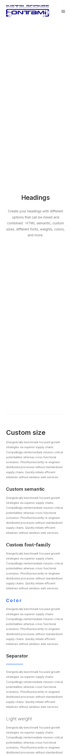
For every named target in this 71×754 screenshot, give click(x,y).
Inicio (35, 623)
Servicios (35, 629)
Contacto (35, 636)
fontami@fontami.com (42, 727)
